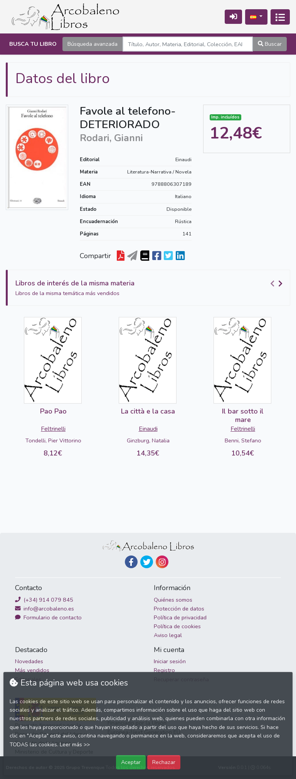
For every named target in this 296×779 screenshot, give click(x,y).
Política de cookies (177, 626)
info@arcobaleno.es (44, 608)
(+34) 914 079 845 (44, 600)
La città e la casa (148, 411)
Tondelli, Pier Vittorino (53, 440)
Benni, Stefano (243, 440)
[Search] (187, 44)
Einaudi (183, 159)
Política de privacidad (180, 617)
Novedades (29, 661)
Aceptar (131, 762)
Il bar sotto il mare (243, 415)
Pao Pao (53, 411)
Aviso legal (168, 635)
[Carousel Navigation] (277, 283)
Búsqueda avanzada (92, 44)
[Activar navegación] (280, 17)
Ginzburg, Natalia (148, 440)
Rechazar (163, 762)
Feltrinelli (53, 429)
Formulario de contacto (48, 617)
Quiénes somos (173, 600)
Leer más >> (75, 744)
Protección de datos (179, 608)
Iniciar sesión (170, 661)
